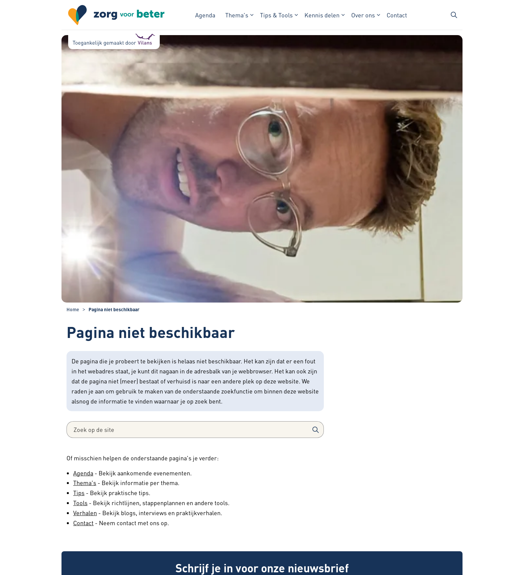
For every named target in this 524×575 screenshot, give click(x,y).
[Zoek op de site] (195, 429)
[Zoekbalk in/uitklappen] (453, 15)
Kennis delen (322, 15)
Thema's (236, 15)
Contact (397, 15)
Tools (80, 502)
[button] (315, 429)
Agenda (205, 15)
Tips (79, 492)
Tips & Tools (276, 15)
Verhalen (85, 512)
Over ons (363, 15)
